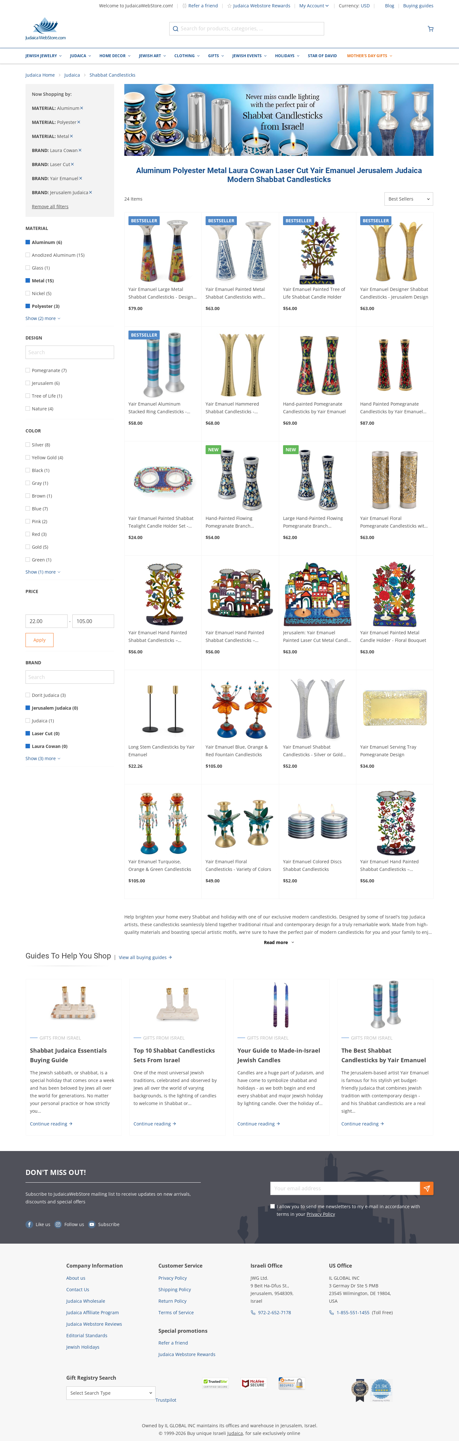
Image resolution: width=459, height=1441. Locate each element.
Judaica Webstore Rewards (258, 6)
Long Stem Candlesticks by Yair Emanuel (161, 751)
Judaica (78, 55)
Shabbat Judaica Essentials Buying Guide (68, 1055)
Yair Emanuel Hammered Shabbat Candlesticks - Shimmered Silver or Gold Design (233, 408)
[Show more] (44, 319)
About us (75, 1278)
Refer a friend (200, 6)
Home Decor (112, 55)
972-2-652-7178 (274, 1312)
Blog (389, 5)
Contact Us (77, 1289)
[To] (93, 621)
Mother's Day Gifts (367, 55)
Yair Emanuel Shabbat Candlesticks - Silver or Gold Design (313, 751)
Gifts (213, 55)
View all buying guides (145, 957)
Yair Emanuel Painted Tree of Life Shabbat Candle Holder (314, 293)
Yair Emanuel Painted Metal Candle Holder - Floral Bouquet (393, 637)
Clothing (184, 55)
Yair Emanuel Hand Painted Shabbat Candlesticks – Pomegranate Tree (157, 637)
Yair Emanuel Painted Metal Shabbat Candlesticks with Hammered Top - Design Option (239, 293)
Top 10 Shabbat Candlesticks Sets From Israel (174, 1055)
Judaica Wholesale (85, 1301)
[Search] (70, 352)
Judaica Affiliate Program (92, 1312)
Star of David (322, 55)
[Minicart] (430, 29)
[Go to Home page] (46, 28)
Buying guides (418, 6)
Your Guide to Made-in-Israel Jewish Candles (278, 1055)
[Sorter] (408, 199)
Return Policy (172, 1301)
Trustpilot (166, 1400)
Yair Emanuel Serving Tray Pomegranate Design (388, 751)
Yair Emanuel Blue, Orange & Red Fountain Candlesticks (237, 751)
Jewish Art (150, 55)
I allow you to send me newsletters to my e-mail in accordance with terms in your (348, 1210)
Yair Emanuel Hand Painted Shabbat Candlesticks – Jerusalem (235, 637)
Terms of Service (176, 1312)
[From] (47, 621)
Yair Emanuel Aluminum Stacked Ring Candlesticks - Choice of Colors (157, 408)
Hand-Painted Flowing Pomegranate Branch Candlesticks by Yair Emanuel (237, 522)
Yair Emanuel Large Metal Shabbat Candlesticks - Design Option (160, 293)
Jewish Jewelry (41, 55)
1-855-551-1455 (353, 1312)
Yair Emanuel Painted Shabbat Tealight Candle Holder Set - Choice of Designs (160, 522)
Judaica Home (40, 75)
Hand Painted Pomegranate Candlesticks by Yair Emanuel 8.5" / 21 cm (391, 408)
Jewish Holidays (82, 1347)
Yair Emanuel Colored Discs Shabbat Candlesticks (312, 865)
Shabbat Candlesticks (112, 75)
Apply (39, 640)
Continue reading (51, 1124)
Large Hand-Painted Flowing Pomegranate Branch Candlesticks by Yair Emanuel (314, 522)
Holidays (285, 55)
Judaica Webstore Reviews (94, 1324)
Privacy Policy (321, 1214)
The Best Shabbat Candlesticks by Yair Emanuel (385, 1055)
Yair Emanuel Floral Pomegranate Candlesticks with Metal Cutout (393, 522)
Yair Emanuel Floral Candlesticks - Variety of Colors (238, 865)
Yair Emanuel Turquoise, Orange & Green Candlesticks (159, 865)
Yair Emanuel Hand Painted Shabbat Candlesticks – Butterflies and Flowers (389, 865)
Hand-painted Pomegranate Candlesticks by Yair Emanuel (314, 408)
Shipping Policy (174, 1289)
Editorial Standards (86, 1335)
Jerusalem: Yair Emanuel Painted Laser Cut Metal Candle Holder (316, 637)
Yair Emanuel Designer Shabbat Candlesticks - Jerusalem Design (394, 293)
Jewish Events (247, 55)
